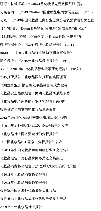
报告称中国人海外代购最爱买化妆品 (28, 191)
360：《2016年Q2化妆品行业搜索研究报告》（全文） (41, 69)
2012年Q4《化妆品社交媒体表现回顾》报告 (33, 118)
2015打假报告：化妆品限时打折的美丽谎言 (33, 77)
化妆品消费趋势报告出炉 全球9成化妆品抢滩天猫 (38, 166)
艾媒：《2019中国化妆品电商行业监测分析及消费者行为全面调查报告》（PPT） (50, 20)
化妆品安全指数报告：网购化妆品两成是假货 (35, 93)
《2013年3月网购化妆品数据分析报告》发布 (34, 126)
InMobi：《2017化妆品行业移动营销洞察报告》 (37, 53)
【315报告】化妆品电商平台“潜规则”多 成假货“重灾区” (43, 28)
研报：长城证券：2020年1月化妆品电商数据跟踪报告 (41, 4)
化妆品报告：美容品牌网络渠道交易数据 (31, 158)
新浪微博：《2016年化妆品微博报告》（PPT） (36, 61)
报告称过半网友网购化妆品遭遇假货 (28, 109)
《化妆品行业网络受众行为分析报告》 (30, 134)
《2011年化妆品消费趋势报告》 (24, 174)
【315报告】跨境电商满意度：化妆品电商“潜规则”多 (41, 36)
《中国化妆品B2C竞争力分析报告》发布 (31, 142)
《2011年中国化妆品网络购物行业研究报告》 (35, 150)
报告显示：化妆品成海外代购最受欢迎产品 (33, 199)
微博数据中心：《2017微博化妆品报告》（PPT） (38, 44)
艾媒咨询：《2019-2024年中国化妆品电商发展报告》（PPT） (47, 12)
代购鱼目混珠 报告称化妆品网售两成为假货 (33, 85)
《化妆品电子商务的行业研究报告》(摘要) (32, 101)
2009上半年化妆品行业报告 (21, 207)
